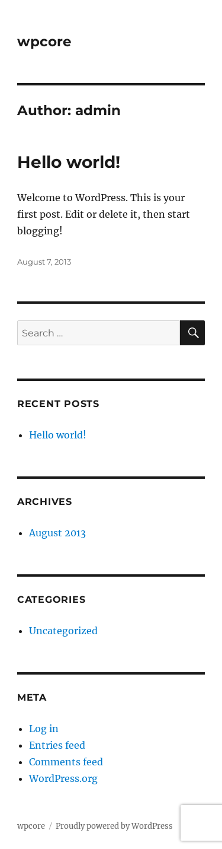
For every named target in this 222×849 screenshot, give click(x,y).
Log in (44, 728)
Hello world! (68, 162)
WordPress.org (63, 778)
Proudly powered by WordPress (114, 826)
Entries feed (57, 745)
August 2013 (57, 533)
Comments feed (66, 762)
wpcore (44, 41)
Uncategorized (63, 631)
